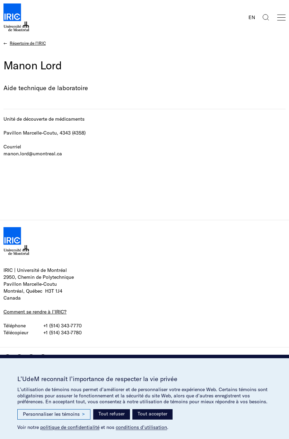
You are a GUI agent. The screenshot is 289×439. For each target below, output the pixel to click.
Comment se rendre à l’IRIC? (35, 312)
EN (251, 17)
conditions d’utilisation (141, 427)
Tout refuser (111, 414)
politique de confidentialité (69, 427)
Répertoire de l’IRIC (28, 43)
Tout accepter (152, 414)
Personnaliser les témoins (54, 414)
